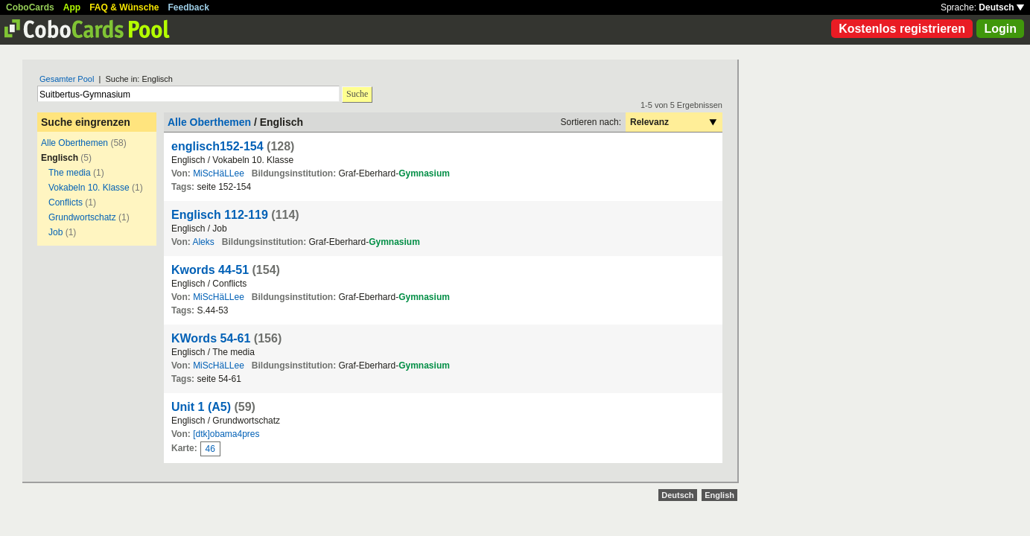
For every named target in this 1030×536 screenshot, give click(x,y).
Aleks (203, 242)
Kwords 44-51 (210, 270)
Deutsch (1001, 7)
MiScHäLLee (218, 173)
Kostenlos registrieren (902, 28)
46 (210, 449)
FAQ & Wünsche (124, 7)
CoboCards (30, 7)
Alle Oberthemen (74, 143)
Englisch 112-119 (219, 214)
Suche (357, 94)
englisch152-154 (217, 146)
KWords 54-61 (210, 338)
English (719, 495)
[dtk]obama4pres (226, 434)
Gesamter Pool (66, 78)
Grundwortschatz (82, 217)
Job (55, 232)
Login (1000, 28)
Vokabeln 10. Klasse (89, 187)
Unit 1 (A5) (201, 407)
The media (69, 173)
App (71, 7)
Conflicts (65, 202)
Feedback (188, 7)
